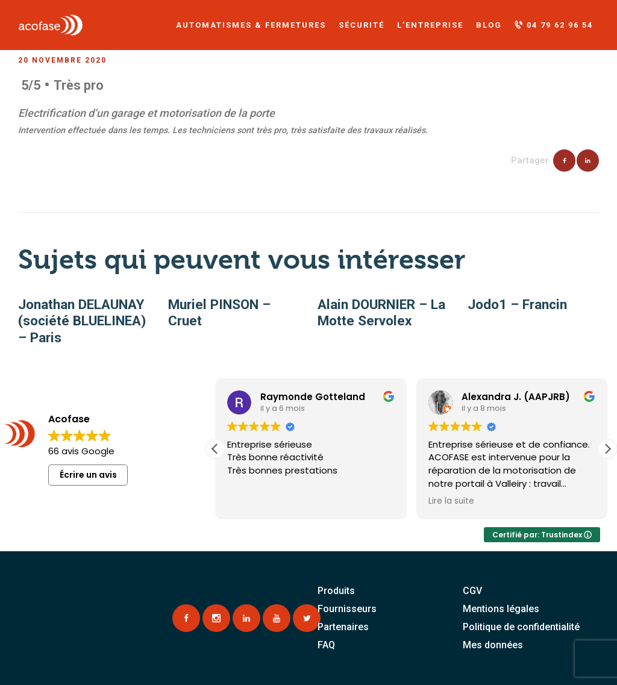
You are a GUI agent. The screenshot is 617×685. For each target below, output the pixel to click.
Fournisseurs (347, 609)
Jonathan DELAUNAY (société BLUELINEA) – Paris (82, 320)
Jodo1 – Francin (517, 304)
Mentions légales (501, 609)
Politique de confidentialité (521, 627)
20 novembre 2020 (62, 60)
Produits (336, 590)
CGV (472, 590)
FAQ (326, 645)
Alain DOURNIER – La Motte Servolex (381, 312)
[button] (607, 449)
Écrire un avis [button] (88, 475)
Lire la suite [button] (451, 501)
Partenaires (343, 627)
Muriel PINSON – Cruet (219, 312)
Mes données (493, 645)
